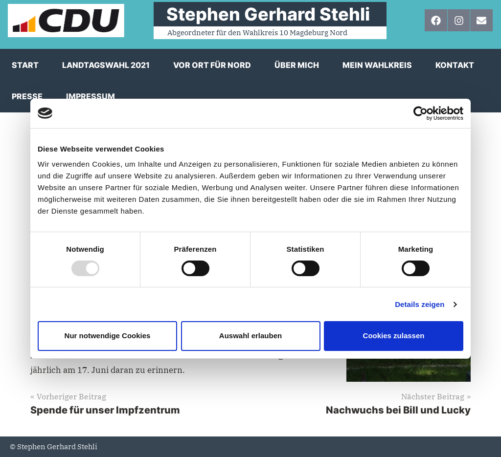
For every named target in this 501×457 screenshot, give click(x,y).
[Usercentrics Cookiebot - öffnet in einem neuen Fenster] (420, 113)
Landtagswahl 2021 (106, 65)
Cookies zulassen (394, 335)
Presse (27, 96)
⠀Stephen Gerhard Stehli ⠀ (270, 14)
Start (25, 65)
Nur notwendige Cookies (108, 335)
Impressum (90, 96)
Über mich (296, 65)
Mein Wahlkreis (377, 65)
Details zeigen (419, 304)
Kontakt (454, 65)
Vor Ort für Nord (212, 65)
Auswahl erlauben (250, 335)
